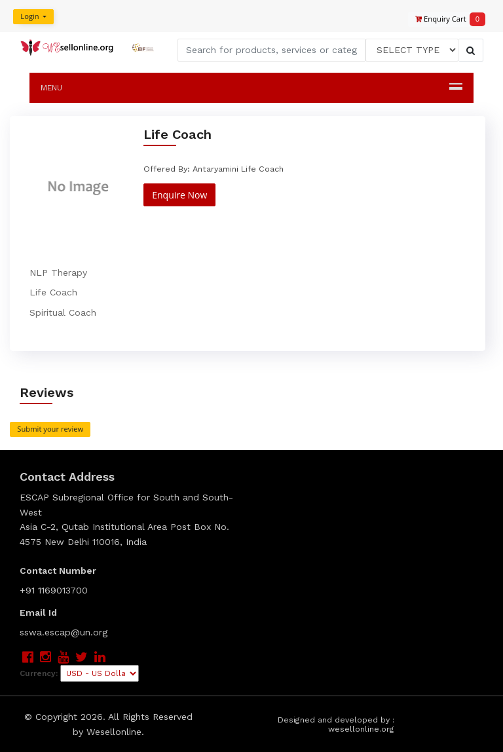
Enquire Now (178, 194)
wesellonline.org (361, 729)
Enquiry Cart (444, 19)
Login (27, 17)
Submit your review (50, 429)
